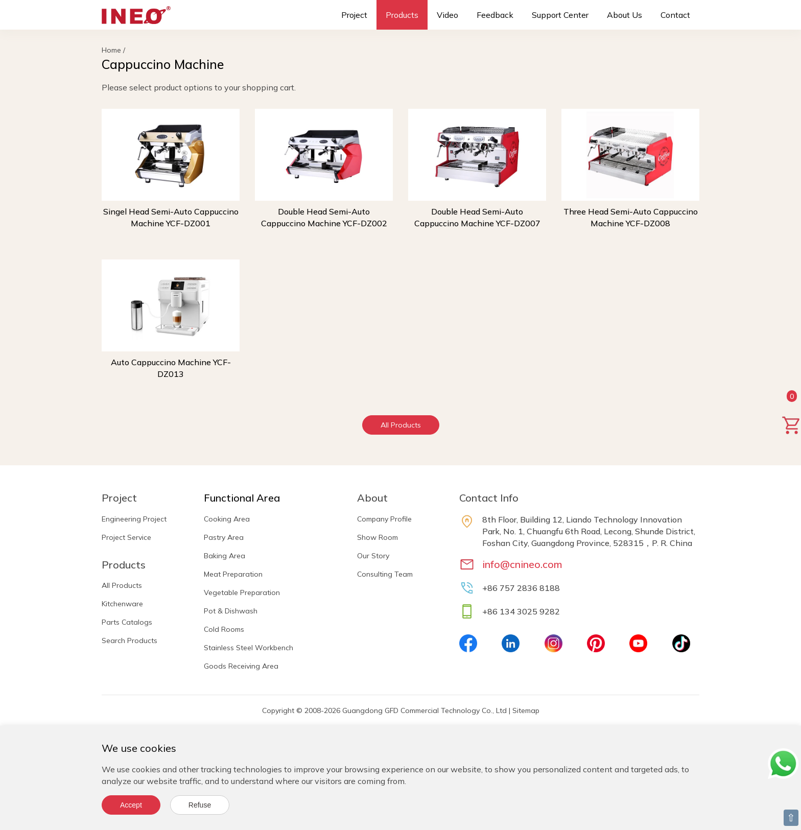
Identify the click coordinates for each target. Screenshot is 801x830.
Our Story (373, 555)
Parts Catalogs (127, 622)
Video (447, 15)
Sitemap (525, 710)
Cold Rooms (224, 629)
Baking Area (224, 555)
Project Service (126, 537)
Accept (131, 805)
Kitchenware (122, 603)
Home (111, 50)
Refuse (200, 805)
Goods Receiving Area (241, 666)
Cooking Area (227, 519)
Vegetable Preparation (242, 592)
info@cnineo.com (522, 564)
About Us (624, 15)
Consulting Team (385, 574)
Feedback (495, 15)
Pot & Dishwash (230, 610)
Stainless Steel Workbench (248, 647)
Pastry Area (224, 537)
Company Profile (384, 519)
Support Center (560, 15)
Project (354, 15)
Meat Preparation (233, 574)
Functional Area (242, 497)
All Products (401, 425)
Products (402, 15)
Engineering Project (134, 519)
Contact (675, 15)
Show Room (377, 537)
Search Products (129, 640)
